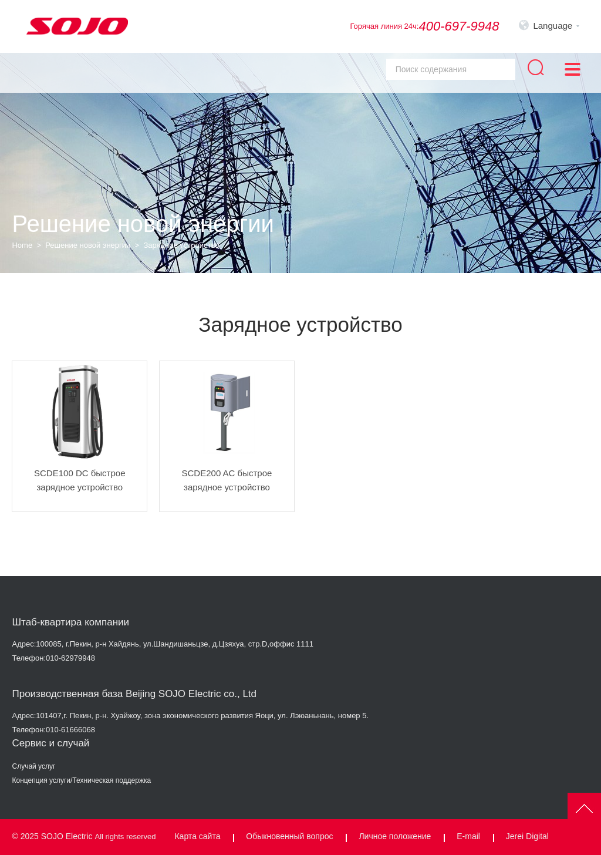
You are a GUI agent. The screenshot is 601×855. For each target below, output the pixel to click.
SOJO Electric (67, 836)
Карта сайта (197, 836)
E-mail (468, 836)
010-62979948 (70, 658)
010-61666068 (70, 729)
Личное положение (395, 836)
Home (22, 245)
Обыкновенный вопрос (289, 836)
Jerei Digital (527, 836)
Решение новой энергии (87, 245)
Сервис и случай (50, 743)
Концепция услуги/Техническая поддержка (81, 780)
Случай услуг (33, 766)
